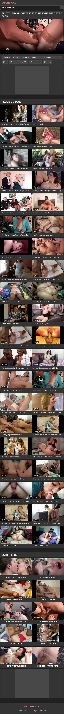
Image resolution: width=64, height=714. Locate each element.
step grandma (30, 57)
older (25, 62)
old (6, 62)
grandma (15, 62)
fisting (48, 62)
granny (17, 57)
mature (7, 57)
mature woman (46, 57)
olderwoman (36, 62)
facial (58, 57)
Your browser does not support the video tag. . (32, 36)
